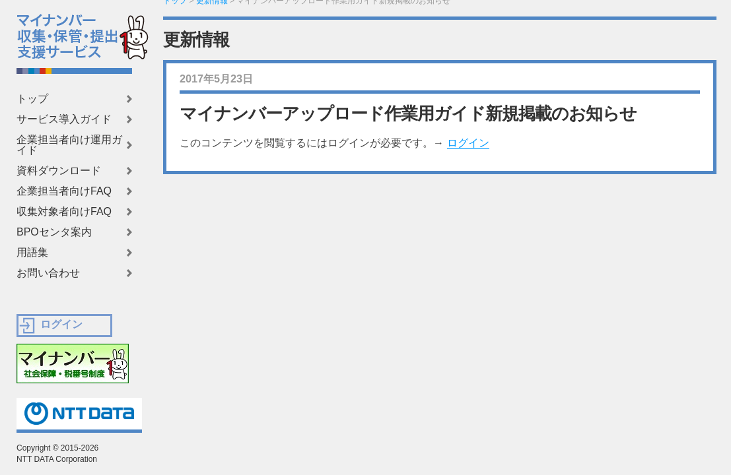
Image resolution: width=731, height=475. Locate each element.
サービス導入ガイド (64, 119)
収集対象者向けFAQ (64, 211)
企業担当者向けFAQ (64, 191)
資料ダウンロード (59, 171)
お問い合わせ (48, 273)
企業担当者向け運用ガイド (69, 145)
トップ (32, 99)
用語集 (32, 252)
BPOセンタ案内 (54, 232)
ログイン (468, 142)
